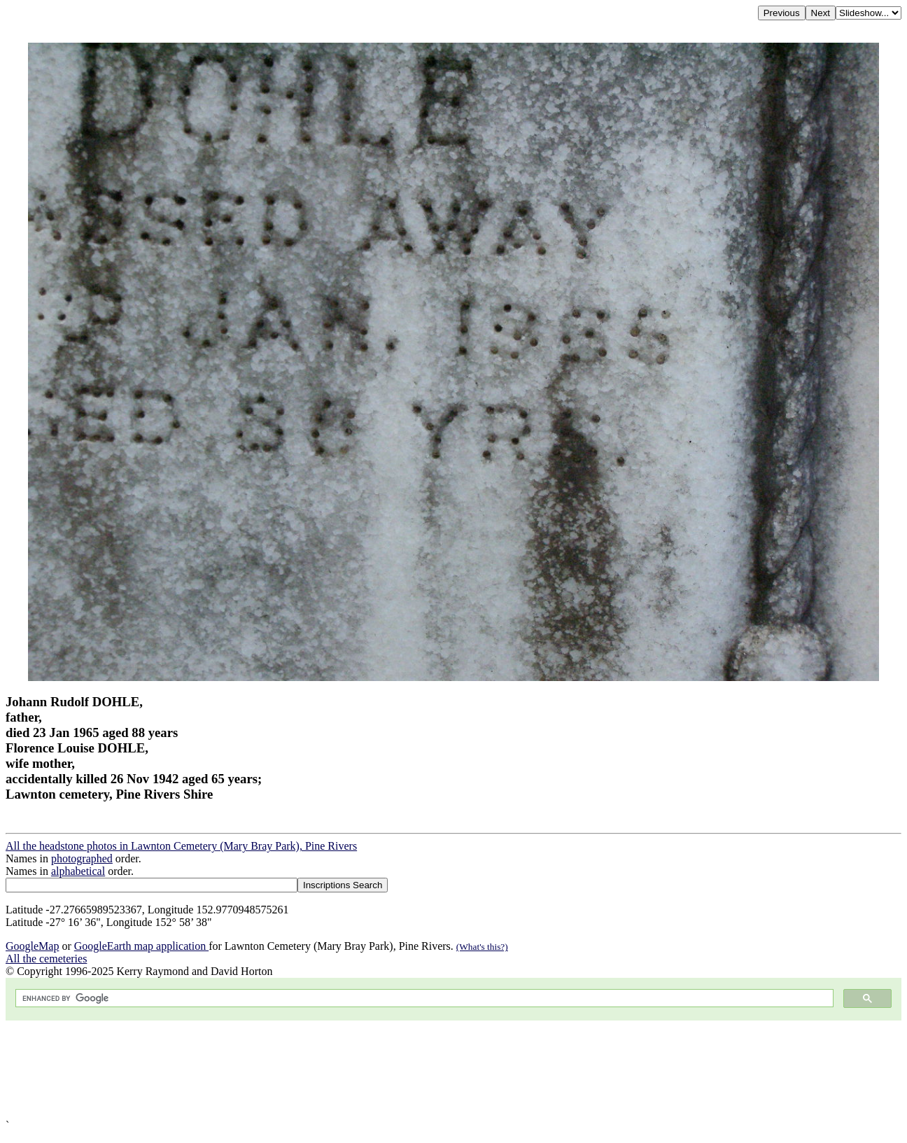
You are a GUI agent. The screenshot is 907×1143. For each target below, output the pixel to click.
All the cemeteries (46, 959)
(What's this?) (482, 946)
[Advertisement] (425, 1070)
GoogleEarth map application (141, 946)
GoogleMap (32, 946)
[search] (423, 998)
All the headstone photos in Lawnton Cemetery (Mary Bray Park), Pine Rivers (181, 846)
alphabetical (78, 871)
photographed (82, 858)
